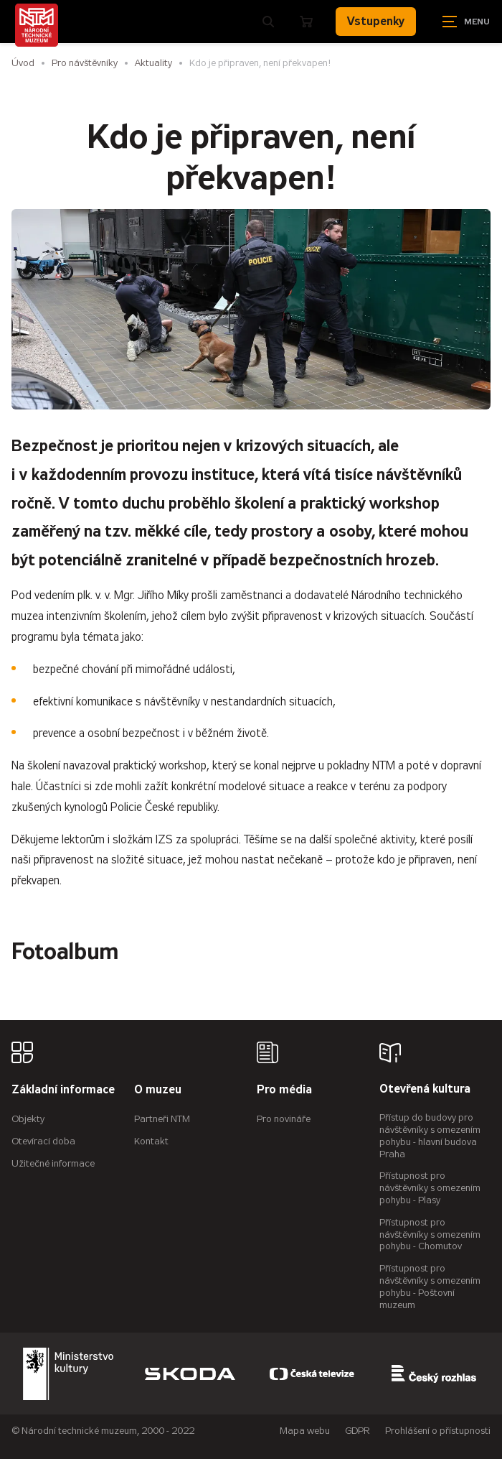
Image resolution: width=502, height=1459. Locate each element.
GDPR (357, 1430)
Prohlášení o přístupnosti (438, 1430)
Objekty (27, 1118)
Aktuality (153, 62)
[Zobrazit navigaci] (466, 21)
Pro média (284, 1090)
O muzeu (157, 1090)
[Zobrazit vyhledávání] (268, 21)
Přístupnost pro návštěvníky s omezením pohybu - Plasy (429, 1187)
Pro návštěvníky (85, 62)
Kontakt (151, 1141)
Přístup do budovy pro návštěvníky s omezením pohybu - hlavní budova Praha (429, 1135)
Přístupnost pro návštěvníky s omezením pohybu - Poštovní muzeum (429, 1286)
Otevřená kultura (424, 1089)
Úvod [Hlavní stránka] (22, 62)
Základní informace (63, 1090)
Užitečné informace (53, 1163)
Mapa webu (305, 1430)
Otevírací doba (43, 1141)
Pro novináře (284, 1118)
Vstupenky (375, 21)
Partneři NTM (162, 1118)
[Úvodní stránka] (36, 25)
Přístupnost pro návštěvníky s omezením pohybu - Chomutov (429, 1234)
